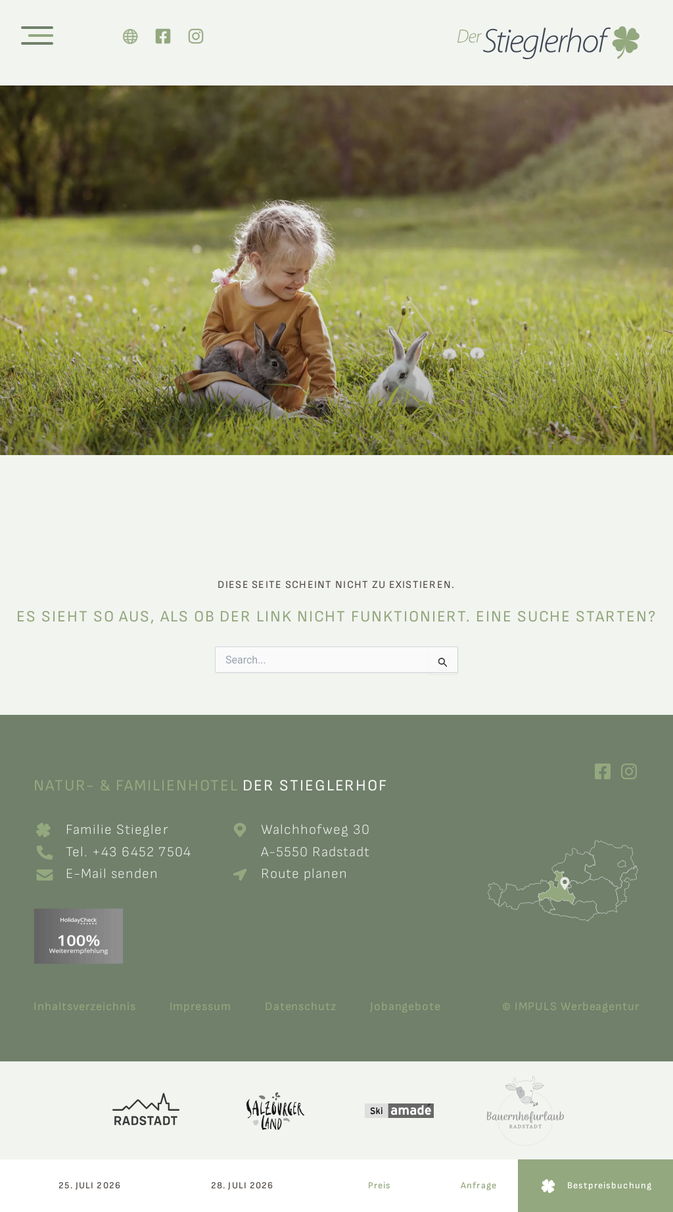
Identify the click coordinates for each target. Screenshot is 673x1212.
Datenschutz (300, 1006)
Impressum (200, 1006)
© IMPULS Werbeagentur (570, 1006)
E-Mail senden (112, 873)
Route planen (304, 873)
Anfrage (479, 1185)
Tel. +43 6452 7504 (130, 852)
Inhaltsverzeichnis (84, 1006)
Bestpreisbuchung (609, 1185)
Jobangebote (405, 1006)
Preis (380, 1185)
